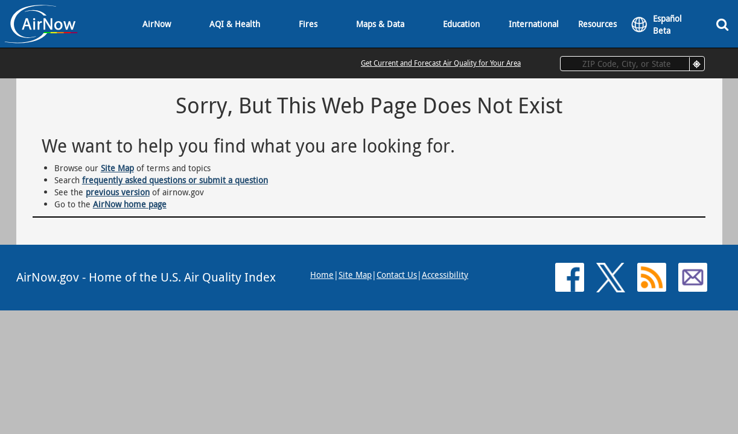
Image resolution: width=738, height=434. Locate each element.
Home (322, 274)
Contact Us (397, 274)
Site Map (117, 168)
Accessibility (445, 274)
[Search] (722, 24)
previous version (118, 192)
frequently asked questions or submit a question (175, 180)
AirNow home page (130, 204)
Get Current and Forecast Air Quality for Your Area (441, 63)
